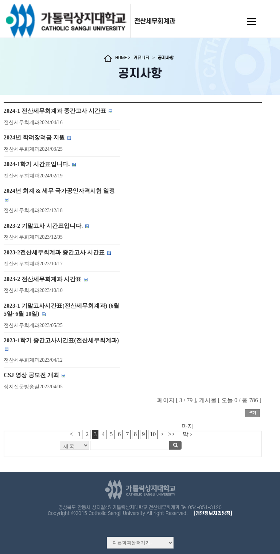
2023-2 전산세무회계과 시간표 (42, 279)
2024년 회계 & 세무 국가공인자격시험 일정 (59, 191)
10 (153, 434)
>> (171, 434)
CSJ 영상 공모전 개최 (31, 375)
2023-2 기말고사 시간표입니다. (43, 226)
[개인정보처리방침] (213, 513)
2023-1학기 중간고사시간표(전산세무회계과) (61, 340)
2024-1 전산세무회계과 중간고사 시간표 (55, 111)
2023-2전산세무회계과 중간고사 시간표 (54, 252)
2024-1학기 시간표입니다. (37, 164)
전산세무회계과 (154, 21)
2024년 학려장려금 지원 (34, 137)
